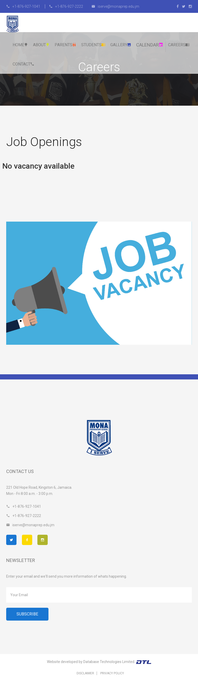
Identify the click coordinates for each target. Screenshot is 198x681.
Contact (23, 64)
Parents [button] (65, 44)
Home (20, 44)
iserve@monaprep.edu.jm (115, 6)
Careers (178, 44)
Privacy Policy (112, 673)
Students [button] (93, 44)
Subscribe (27, 614)
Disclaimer (85, 673)
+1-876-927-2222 (66, 6)
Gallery (120, 44)
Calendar (149, 45)
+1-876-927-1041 (23, 6)
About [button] (41, 44)
